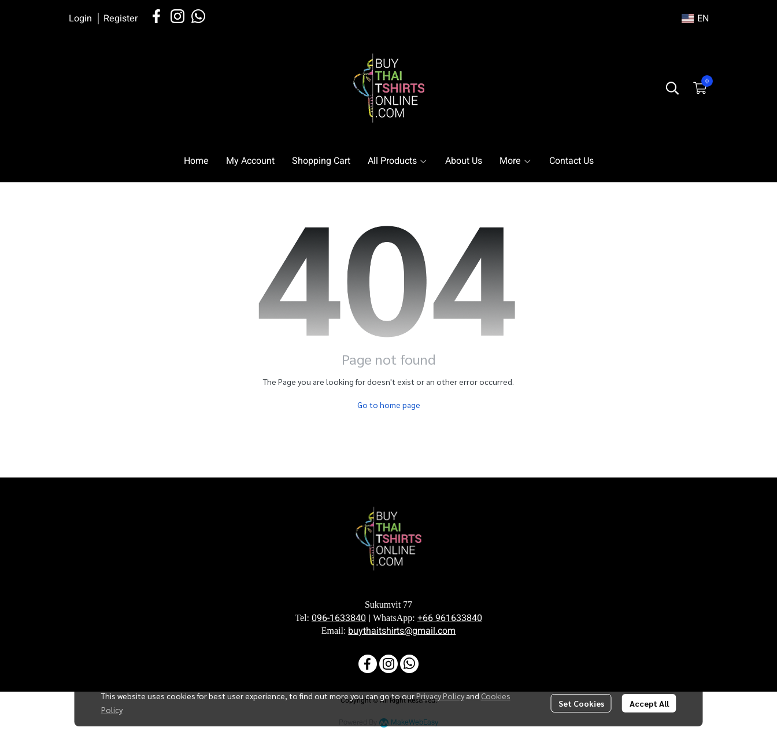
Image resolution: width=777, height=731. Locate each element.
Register (120, 18)
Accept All (649, 703)
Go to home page (388, 404)
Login (80, 18)
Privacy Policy (440, 695)
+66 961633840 (449, 618)
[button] (695, 18)
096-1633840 (339, 618)
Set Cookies (581, 703)
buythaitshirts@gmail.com (402, 631)
